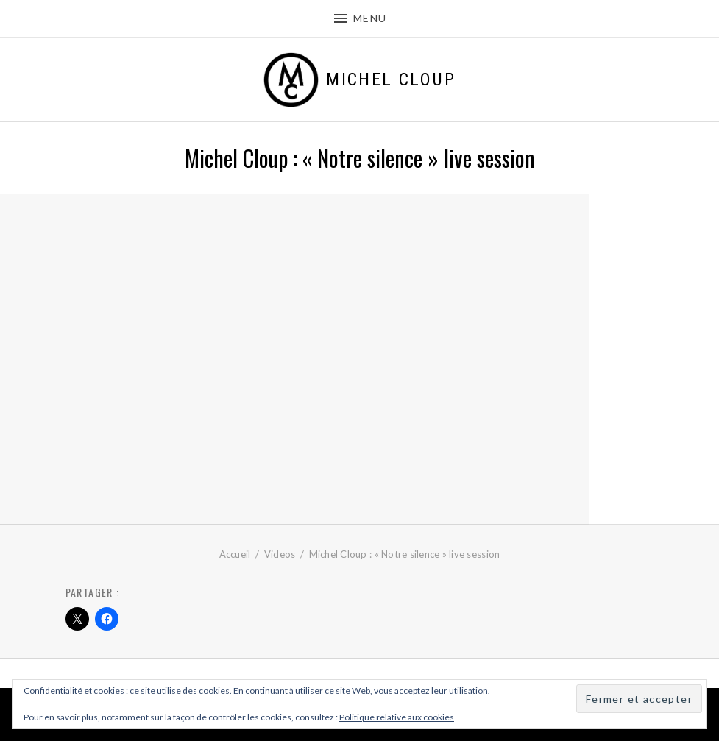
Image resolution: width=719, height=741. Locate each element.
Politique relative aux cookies (396, 717)
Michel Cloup (391, 79)
